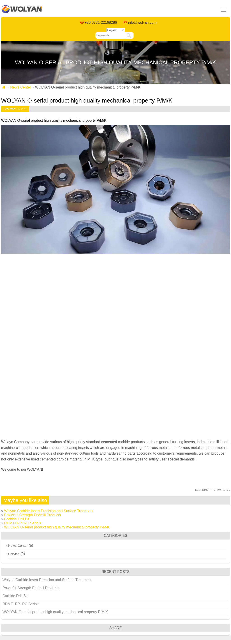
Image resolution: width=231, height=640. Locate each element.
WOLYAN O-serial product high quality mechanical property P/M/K (56, 527)
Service (13, 554)
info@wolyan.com (142, 22)
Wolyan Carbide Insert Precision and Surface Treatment (48, 511)
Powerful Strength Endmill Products (32, 515)
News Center (20, 87)
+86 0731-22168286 (101, 22)
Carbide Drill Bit (16, 519)
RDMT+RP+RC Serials (212, 490)
